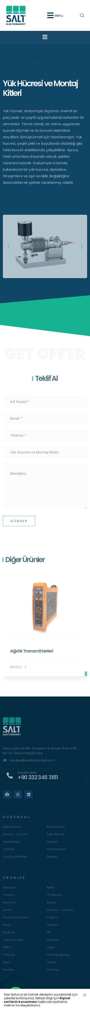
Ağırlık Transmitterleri (31, 654)
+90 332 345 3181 (38, 780)
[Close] (84, 995)
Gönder (19, 524)
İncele (18, 670)
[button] (81, 246)
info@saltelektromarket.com (32, 763)
